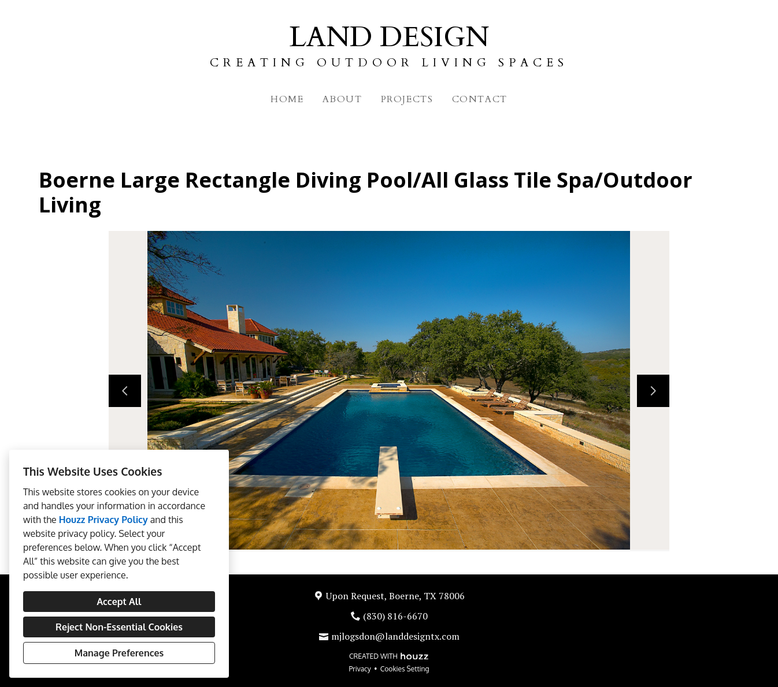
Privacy (360, 668)
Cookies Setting (404, 668)
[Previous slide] (125, 391)
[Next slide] (653, 391)
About (342, 99)
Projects (407, 99)
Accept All (119, 601)
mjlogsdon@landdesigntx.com (395, 636)
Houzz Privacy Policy (103, 519)
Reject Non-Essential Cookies (119, 627)
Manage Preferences (119, 653)
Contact (479, 99)
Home (287, 99)
